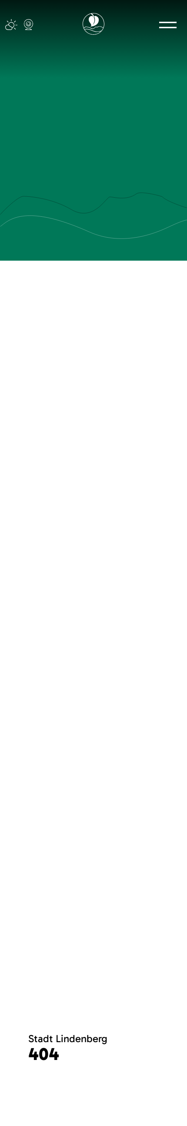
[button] (168, 25)
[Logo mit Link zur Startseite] (93, 24)
